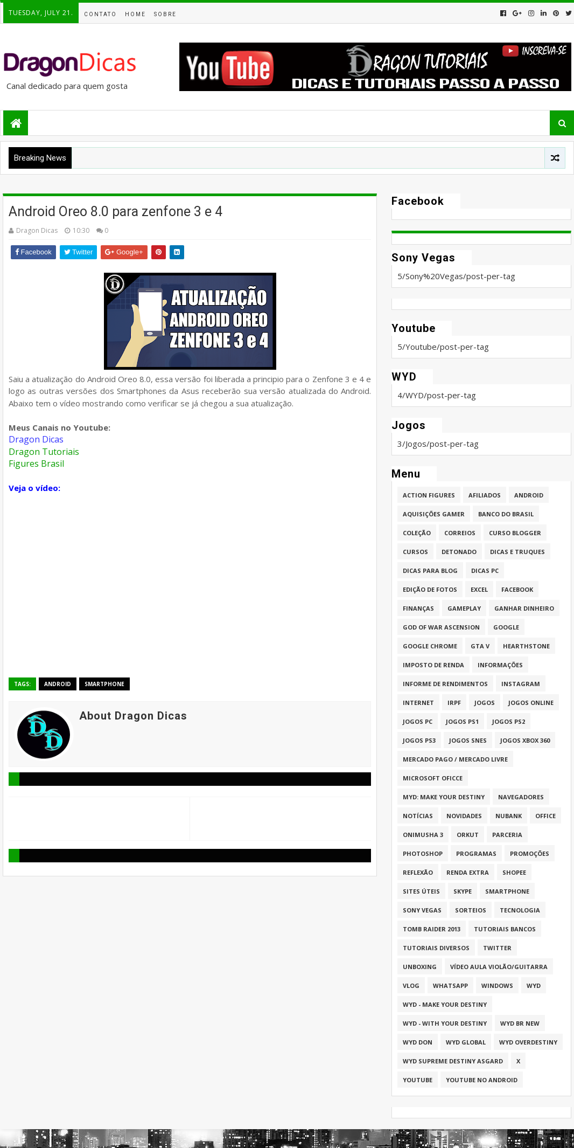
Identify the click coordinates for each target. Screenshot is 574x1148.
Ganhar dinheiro (524, 608)
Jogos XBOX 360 (525, 740)
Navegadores (521, 797)
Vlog (411, 985)
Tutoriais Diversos (436, 948)
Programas (476, 853)
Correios (459, 533)
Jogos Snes (468, 740)
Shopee (514, 872)
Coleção (417, 533)
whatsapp (450, 985)
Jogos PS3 (419, 740)
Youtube (417, 1080)
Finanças (418, 608)
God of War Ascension (441, 627)
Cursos (415, 552)
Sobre (165, 14)
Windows (497, 985)
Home (135, 14)
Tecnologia (520, 910)
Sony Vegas (422, 910)
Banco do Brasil (506, 514)
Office (545, 816)
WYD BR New (520, 1023)
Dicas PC (485, 570)
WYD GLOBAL (466, 1042)
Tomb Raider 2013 (431, 929)
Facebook (517, 589)
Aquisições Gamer (434, 514)
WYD (534, 985)
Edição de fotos (430, 589)
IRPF (454, 703)
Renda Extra (467, 872)
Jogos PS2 (508, 721)
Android (57, 684)
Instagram (520, 684)
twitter (497, 948)
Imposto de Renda (433, 665)
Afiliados (484, 495)
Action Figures (429, 495)
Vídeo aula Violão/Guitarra (499, 967)
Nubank (508, 816)
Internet (418, 703)
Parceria (507, 835)
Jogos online (531, 703)
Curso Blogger (515, 533)
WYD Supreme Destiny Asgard (453, 1061)
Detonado (459, 552)
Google (506, 627)
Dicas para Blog (430, 570)
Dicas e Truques (517, 552)
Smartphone (104, 684)
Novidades (464, 816)
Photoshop (423, 853)
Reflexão (418, 872)
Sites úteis (421, 891)
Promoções (529, 853)
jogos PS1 (462, 721)
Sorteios (470, 910)
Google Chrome (430, 646)
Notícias (418, 816)
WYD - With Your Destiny (445, 1023)
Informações (500, 665)
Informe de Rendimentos (445, 684)
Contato (100, 14)
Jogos (484, 703)
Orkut (468, 835)
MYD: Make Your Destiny (444, 797)
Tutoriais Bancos (505, 929)
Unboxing (420, 967)
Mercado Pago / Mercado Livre (455, 759)
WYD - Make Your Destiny (445, 1004)
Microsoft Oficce (433, 778)
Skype (462, 891)
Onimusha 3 (423, 835)
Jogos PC (417, 721)
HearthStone (526, 646)
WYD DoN (417, 1042)
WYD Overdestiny (528, 1042)
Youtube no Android (481, 1080)
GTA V (480, 646)
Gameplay (464, 608)
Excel (479, 589)
